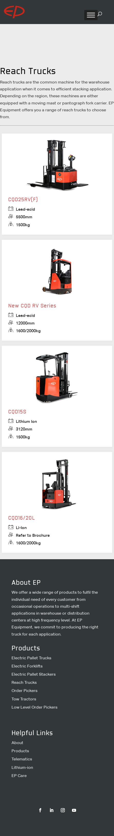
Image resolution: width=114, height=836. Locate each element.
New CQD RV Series (32, 306)
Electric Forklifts (27, 666)
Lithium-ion (22, 767)
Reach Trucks (24, 682)
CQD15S (17, 412)
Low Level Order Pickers (34, 707)
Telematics (22, 759)
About (17, 742)
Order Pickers (24, 690)
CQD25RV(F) (23, 199)
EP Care (19, 775)
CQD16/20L (21, 518)
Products (20, 750)
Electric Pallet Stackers (34, 674)
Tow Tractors (24, 699)
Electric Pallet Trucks (31, 657)
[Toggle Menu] (91, 15)
